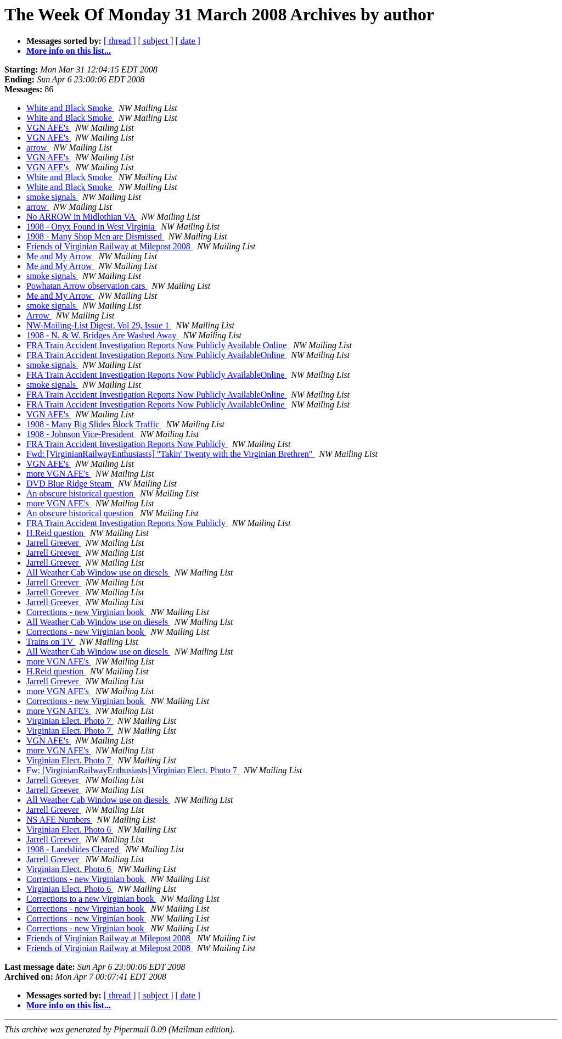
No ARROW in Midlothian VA (81, 216)
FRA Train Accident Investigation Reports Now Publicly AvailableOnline (156, 355)
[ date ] (188, 41)
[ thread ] (120, 41)
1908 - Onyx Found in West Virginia (91, 226)
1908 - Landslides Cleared (73, 849)
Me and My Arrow (60, 256)
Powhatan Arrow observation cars (86, 286)
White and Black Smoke (70, 108)
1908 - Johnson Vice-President (81, 434)
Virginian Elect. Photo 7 (69, 720)
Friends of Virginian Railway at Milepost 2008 (109, 246)
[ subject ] (155, 41)
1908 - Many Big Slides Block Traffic (93, 424)
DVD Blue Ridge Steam (70, 483)
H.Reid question (56, 533)
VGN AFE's (48, 127)
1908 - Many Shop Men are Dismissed (95, 236)
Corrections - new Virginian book (86, 612)
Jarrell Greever (53, 543)
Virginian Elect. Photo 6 (69, 829)
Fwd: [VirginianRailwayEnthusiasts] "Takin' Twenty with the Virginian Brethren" (170, 454)
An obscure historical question (81, 493)
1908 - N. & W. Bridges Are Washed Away (102, 335)
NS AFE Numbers (59, 819)
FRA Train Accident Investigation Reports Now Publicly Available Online (157, 345)
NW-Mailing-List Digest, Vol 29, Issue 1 (98, 325)
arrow (37, 147)
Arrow (39, 315)
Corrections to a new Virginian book (91, 898)
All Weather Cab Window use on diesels (98, 572)
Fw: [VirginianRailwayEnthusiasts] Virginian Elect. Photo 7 (132, 770)
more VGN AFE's (58, 473)
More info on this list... (68, 50)
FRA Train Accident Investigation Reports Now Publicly (127, 444)
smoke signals (52, 197)
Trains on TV (50, 641)
